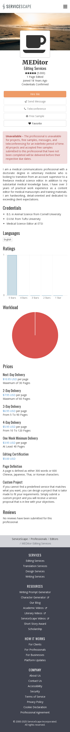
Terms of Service (35, 696)
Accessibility (35, 686)
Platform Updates (35, 660)
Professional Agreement (35, 712)
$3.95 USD (9, 442)
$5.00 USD (9, 458)
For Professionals (35, 649)
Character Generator (35, 597)
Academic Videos (35, 608)
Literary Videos (35, 613)
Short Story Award (35, 623)
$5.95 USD (9, 426)
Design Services (35, 571)
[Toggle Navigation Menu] (65, 6)
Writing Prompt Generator (35, 592)
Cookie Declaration (35, 707)
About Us (35, 675)
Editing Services (35, 560)
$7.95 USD (9, 395)
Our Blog (35, 602)
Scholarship (35, 629)
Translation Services (35, 566)
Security (35, 691)
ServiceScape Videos (35, 618)
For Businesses (35, 655)
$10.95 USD (10, 379)
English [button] (7, 239)
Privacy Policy (35, 702)
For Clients (35, 644)
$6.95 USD (9, 411)
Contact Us (35, 681)
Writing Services (35, 576)
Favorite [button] (35, 123)
